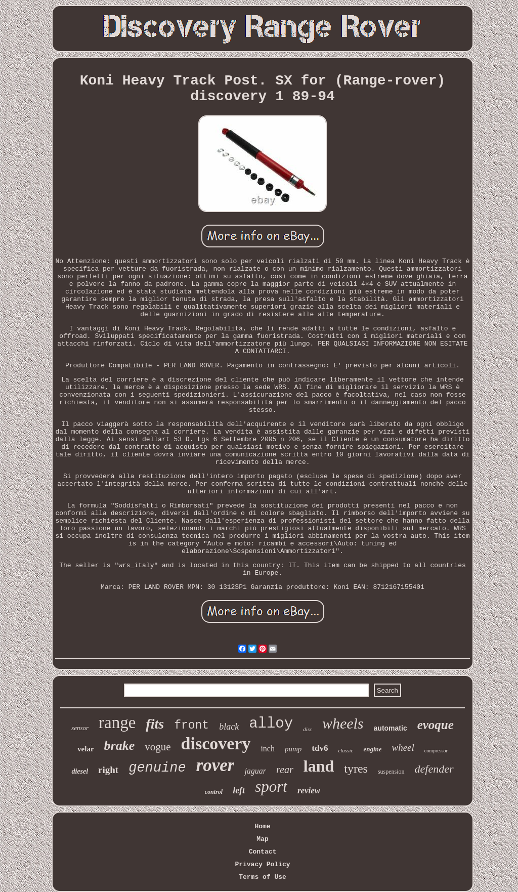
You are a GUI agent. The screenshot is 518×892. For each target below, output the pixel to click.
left (239, 790)
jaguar (255, 771)
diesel (79, 771)
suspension (391, 771)
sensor (80, 728)
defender (434, 768)
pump (293, 749)
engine (372, 749)
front (191, 725)
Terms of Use (262, 877)
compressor (436, 750)
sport (271, 786)
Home (262, 826)
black (229, 726)
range (117, 722)
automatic (390, 728)
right (108, 769)
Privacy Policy (262, 864)
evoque (435, 725)
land (319, 766)
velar (85, 749)
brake (119, 745)
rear (284, 769)
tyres (356, 768)
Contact (263, 852)
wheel (403, 747)
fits (155, 724)
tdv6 (320, 748)
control (214, 791)
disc (307, 729)
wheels (343, 723)
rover (215, 765)
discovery (216, 743)
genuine (157, 768)
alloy (271, 723)
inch (268, 748)
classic (345, 750)
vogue (157, 747)
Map (262, 839)
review (308, 790)
